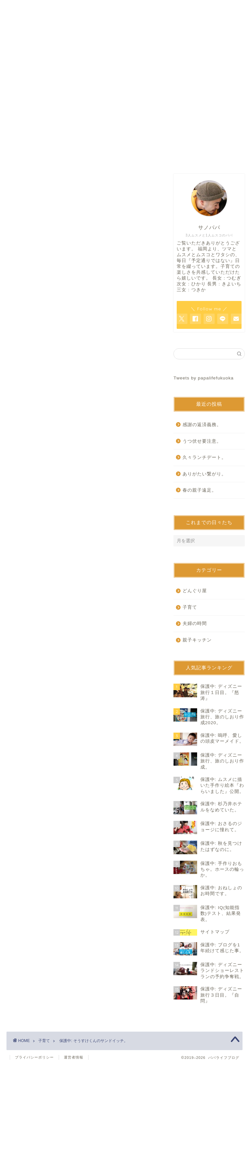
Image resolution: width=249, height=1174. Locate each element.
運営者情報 (73, 1057)
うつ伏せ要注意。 (202, 441)
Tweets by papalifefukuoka (203, 378)
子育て (18, 294)
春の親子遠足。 (200, 490)
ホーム (46, 157)
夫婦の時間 (195, 623)
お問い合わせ (124, 157)
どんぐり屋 (195, 590)
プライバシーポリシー (34, 1057)
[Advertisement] (83, 229)
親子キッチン (197, 640)
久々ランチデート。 (204, 457)
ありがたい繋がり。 (204, 474)
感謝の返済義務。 (202, 424)
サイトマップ (202, 157)
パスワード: (54, 374)
